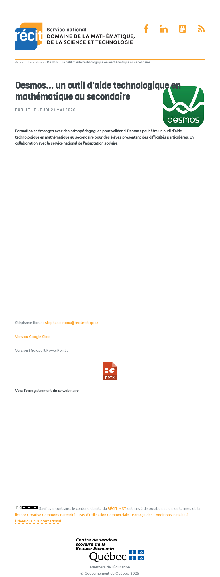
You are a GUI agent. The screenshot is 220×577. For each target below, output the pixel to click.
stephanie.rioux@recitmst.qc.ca (71, 322)
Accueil (20, 62)
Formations (36, 62)
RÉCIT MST (117, 508)
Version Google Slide (32, 337)
